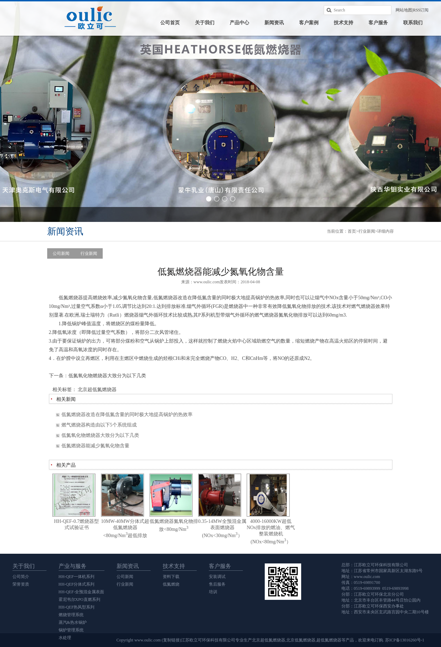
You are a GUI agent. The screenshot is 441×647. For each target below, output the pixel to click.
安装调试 (217, 576)
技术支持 (343, 22)
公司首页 (170, 22)
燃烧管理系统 (71, 614)
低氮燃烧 (171, 584)
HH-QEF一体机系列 (77, 576)
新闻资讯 (274, 22)
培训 (213, 591)
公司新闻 (61, 253)
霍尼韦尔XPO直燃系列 (79, 599)
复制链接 (171, 640)
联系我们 (413, 22)
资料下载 (171, 576)
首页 (352, 231)
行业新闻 (366, 231)
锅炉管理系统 (71, 630)
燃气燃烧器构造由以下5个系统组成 (99, 425)
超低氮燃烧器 (328, 640)
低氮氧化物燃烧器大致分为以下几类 (107, 375)
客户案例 (309, 22)
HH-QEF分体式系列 (77, 584)
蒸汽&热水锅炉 (73, 622)
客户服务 (378, 22)
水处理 (65, 637)
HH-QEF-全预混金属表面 (81, 591)
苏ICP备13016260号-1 (404, 640)
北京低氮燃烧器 (300, 640)
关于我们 (204, 22)
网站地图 (404, 10)
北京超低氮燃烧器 (97, 389)
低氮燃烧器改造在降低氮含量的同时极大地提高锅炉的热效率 (127, 414)
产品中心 (239, 22)
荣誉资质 (20, 584)
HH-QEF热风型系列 (77, 607)
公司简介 (20, 576)
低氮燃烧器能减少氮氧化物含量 (95, 445)
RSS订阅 (421, 10)
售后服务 (217, 584)
